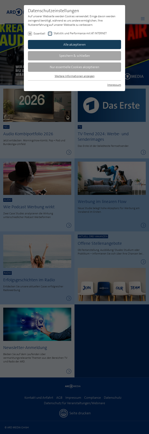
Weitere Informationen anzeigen (75, 76)
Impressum (114, 85)
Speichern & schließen (74, 56)
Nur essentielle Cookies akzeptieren (74, 67)
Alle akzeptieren (74, 44)
